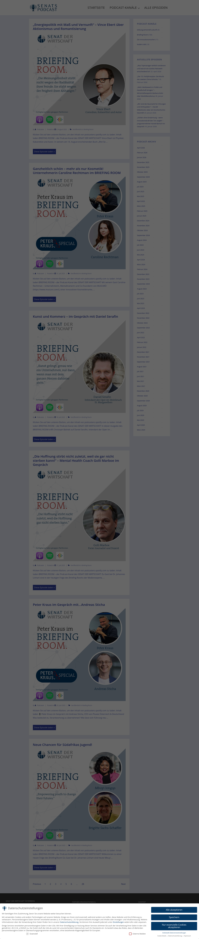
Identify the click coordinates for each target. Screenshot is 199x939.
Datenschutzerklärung (69, 923)
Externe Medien (137, 935)
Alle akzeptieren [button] (174, 910)
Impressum (187, 937)
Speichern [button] (174, 918)
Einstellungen (118, 923)
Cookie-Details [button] (162, 937)
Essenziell (32, 935)
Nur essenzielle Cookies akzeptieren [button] (174, 927)
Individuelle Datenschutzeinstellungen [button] (174, 934)
